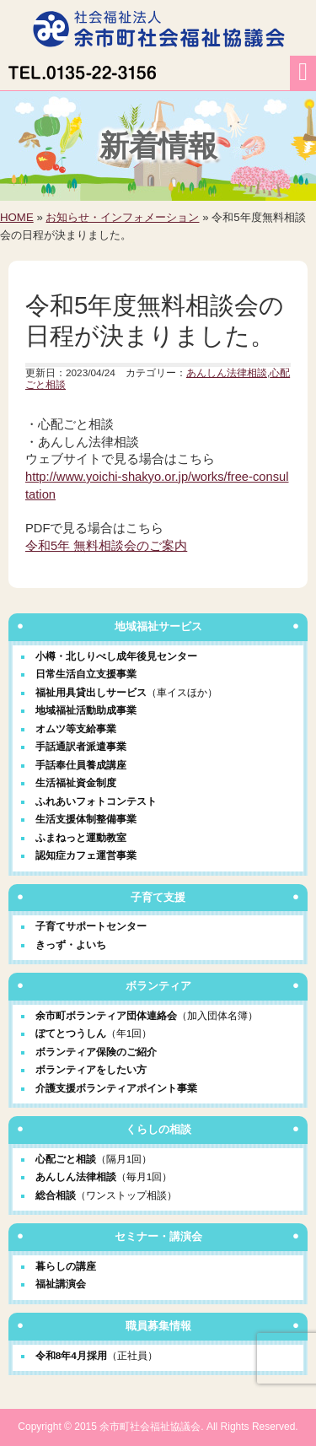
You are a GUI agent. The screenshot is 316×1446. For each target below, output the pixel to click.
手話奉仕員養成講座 (80, 764)
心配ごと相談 (65, 1158)
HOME (17, 217)
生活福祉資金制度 (75, 782)
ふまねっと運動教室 (80, 837)
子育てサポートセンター (91, 925)
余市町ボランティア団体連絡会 (106, 1015)
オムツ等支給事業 (75, 728)
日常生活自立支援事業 (86, 673)
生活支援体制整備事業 (86, 818)
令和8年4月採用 (96, 1355)
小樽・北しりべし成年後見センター (116, 655)
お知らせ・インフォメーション (122, 217)
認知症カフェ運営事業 (86, 855)
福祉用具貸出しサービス (91, 692)
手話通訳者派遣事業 (80, 746)
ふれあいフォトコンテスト (96, 801)
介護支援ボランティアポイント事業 (116, 1087)
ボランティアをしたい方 (91, 1069)
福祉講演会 (60, 1283)
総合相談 (55, 1195)
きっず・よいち (70, 944)
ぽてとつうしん (70, 1033)
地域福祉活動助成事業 (86, 709)
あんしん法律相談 (226, 372)
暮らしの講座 (65, 1265)
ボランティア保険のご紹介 (96, 1051)
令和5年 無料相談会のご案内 (106, 546)
